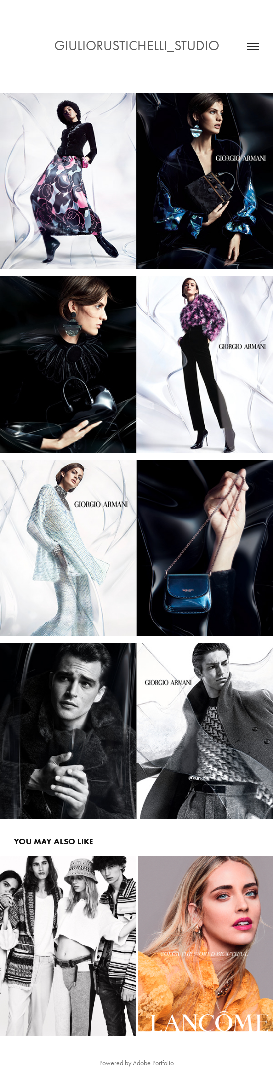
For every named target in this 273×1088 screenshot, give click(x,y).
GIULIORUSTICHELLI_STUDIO (136, 45)
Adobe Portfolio (153, 1063)
